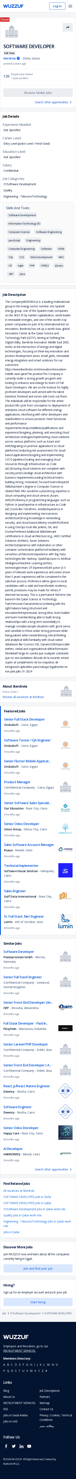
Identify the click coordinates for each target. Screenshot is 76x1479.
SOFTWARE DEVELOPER (58, 1313)
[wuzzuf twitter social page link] (15, 1448)
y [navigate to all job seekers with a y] (39, 1371)
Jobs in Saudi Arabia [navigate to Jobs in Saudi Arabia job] (15, 1415)
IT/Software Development (27, 1313)
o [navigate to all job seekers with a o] (57, 1365)
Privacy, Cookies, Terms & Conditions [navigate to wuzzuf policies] (56, 1417)
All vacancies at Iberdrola (18, 1191)
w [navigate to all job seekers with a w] (31, 1371)
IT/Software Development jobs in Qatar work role (34, 1209)
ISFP (6, 1008)
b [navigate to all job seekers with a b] (8, 1365)
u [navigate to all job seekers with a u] (23, 1371)
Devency (9, 1091)
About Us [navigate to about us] (9, 1397)
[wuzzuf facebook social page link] (7, 1448)
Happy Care (11, 1133)
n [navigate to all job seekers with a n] (53, 1365)
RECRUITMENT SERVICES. (19, 1351)
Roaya (8, 850)
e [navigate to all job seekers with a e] (20, 1365)
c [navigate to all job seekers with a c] (12, 1365)
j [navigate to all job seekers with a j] (37, 1365)
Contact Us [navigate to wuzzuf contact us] (47, 1409)
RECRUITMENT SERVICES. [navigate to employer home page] (19, 1403)
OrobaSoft (11, 725)
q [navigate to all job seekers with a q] (8, 1371)
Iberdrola (9, 58)
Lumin (8, 922)
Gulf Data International (20, 896)
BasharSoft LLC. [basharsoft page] (11, 1463)
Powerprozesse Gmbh (18, 957)
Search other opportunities (54, 102)
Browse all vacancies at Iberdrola (23, 697)
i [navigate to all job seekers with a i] (34, 1365)
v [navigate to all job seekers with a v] (27, 1371)
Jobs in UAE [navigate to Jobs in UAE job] (10, 1421)
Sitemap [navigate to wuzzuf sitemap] (45, 1403)
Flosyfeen (9, 1029)
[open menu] (70, 6)
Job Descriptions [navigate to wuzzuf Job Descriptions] (50, 1391)
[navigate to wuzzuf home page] (13, 6)
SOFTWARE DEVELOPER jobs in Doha (27, 1197)
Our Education (14, 808)
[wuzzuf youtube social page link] (30, 1448)
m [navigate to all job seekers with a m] (48, 1365)
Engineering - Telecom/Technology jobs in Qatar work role (37, 1223)
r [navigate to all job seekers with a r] (12, 1371)
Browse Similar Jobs (38, 93)
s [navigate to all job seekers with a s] (16, 1371)
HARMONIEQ (11, 1154)
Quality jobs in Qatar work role (22, 1215)
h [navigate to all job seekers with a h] (31, 1365)
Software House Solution (21, 871)
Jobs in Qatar (11, 1232)
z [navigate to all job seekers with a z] (43, 1371)
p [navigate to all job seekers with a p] (4, 1371)
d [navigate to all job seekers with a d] (16, 1365)
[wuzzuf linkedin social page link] (22, 1448)
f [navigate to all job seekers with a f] (23, 1365)
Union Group (12, 829)
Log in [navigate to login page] (57, 6)
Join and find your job (38, 1268)
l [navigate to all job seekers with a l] (44, 1365)
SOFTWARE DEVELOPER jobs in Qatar (27, 1203)
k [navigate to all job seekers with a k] (41, 1365)
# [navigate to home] (46, 1371)
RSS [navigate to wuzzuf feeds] (5, 1409)
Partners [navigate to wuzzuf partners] (45, 1397)
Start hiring (38, 1302)
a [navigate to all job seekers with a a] (4, 1365)
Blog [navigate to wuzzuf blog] (6, 1391)
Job (6, 1313)
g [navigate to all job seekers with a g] (27, 1365)
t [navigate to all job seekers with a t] (19, 1371)
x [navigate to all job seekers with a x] (35, 1371)
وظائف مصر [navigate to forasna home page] (47, 1426)
